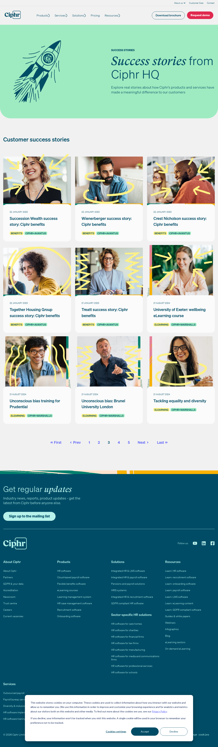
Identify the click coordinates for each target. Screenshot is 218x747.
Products (42, 15)
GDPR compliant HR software (127, 603)
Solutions (80, 15)
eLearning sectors (175, 642)
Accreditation (10, 590)
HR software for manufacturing (128, 649)
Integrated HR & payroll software (129, 577)
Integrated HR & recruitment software (132, 596)
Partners (8, 577)
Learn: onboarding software (180, 583)
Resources (115, 15)
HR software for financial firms (127, 636)
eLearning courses (67, 590)
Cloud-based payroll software (73, 577)
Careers (7, 609)
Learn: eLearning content (179, 603)
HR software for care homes (126, 623)
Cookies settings (116, 731)
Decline (174, 731)
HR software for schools (124, 672)
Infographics (172, 629)
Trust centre (10, 603)
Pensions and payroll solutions (128, 583)
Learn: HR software (175, 570)
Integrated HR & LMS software (128, 570)
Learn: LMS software (176, 596)
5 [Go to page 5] (129, 442)
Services (61, 15)
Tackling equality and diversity (179, 400)
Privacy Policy (159, 711)
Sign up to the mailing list (29, 516)
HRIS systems (119, 590)
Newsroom (9, 596)
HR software (64, 570)
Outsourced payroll (13, 693)
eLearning (161, 324)
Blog (167, 635)
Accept (145, 731)
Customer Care (196, 3)
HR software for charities (124, 630)
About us (178, 3)
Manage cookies (198, 734)
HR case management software (74, 603)
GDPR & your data (13, 583)
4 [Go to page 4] (119, 442)
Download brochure (168, 15)
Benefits (16, 233)
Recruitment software (69, 609)
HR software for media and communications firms (135, 657)
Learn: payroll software (177, 590)
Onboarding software (68, 616)
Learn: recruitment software (180, 577)
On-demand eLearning (177, 648)
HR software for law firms (125, 643)
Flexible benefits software (71, 583)
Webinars (170, 622)
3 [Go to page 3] (109, 442)
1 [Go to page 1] (89, 442)
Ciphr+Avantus (35, 233)
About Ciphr (9, 570)
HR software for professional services (131, 666)
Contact (210, 3)
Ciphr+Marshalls (183, 324)
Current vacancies (13, 616)
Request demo (200, 15)
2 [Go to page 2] (99, 442)
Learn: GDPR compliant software (183, 609)
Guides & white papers (177, 616)
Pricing (98, 15)
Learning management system (74, 596)
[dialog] (109, 718)
